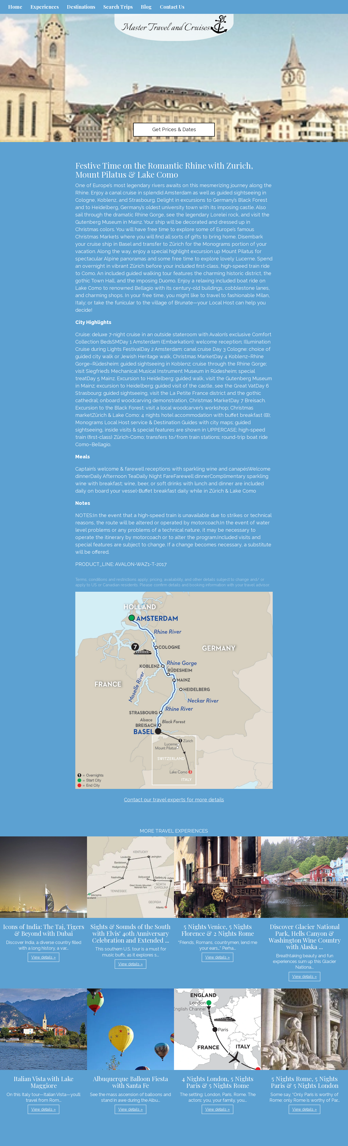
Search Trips (118, 7)
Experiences (44, 7)
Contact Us (172, 7)
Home (15, 7)
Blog (146, 7)
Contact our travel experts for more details (174, 799)
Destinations (81, 7)
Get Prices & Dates (174, 129)
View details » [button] (43, 957)
